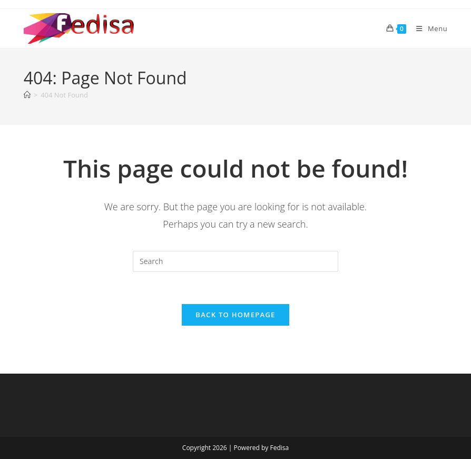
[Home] (27, 95)
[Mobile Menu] (427, 28)
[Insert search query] (235, 261)
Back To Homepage (235, 314)
